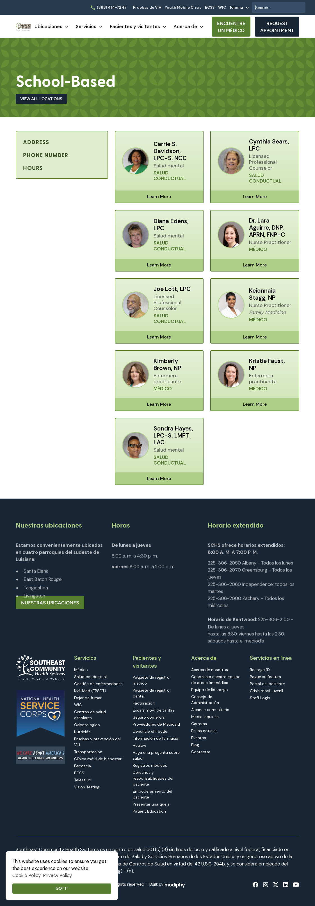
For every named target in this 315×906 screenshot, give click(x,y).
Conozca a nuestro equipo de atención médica (216, 679)
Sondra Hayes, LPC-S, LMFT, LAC (173, 435)
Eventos (198, 737)
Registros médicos (150, 765)
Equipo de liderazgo (209, 689)
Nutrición (82, 731)
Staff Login (260, 697)
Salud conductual (90, 676)
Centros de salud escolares (90, 714)
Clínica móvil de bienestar (98, 758)
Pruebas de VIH (147, 7)
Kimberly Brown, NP (167, 365)
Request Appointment (277, 27)
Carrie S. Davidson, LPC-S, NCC (170, 151)
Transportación (88, 751)
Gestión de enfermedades (98, 683)
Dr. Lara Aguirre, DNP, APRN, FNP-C (267, 227)
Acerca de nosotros (209, 669)
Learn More (159, 196)
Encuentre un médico (231, 27)
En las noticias (204, 730)
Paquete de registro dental (151, 693)
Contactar (200, 751)
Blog (195, 744)
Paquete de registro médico (151, 680)
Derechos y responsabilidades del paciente (153, 778)
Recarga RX (260, 669)
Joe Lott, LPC (172, 289)
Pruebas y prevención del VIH (97, 741)
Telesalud (82, 779)
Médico (81, 669)
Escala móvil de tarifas (153, 710)
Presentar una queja (151, 804)
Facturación (144, 703)
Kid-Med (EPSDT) (90, 690)
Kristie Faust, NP (267, 365)
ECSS (209, 7)
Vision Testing (86, 787)
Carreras (199, 723)
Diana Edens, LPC (171, 225)
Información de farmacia (155, 738)
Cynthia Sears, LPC (269, 145)
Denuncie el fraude (150, 731)
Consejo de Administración (205, 699)
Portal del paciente (267, 683)
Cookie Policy (26, 875)
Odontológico (87, 724)
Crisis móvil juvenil (266, 690)
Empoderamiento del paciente (152, 794)
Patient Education (149, 811)
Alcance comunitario (210, 709)
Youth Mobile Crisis (183, 7)
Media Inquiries (205, 716)
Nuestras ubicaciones (50, 603)
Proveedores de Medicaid (156, 724)
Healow (139, 745)
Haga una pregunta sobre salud (156, 755)
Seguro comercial (149, 717)
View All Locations (41, 99)
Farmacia (82, 765)
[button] (240, 8)
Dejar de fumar (88, 697)
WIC (222, 7)
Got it (62, 888)
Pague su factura (265, 676)
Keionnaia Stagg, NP (262, 294)
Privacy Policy (57, 875)
